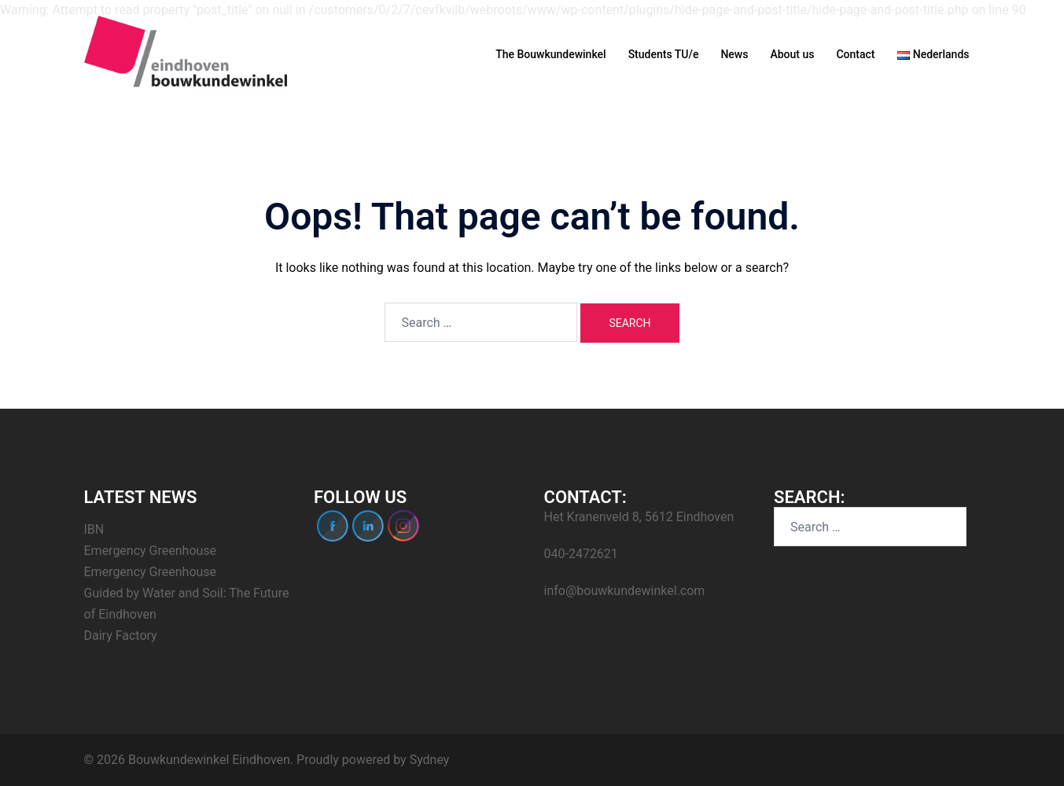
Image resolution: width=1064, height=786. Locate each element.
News (734, 54)
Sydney (430, 759)
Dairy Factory (120, 635)
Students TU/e (663, 54)
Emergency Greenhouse (150, 550)
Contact (855, 54)
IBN (94, 529)
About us (792, 54)
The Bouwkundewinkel (550, 54)
